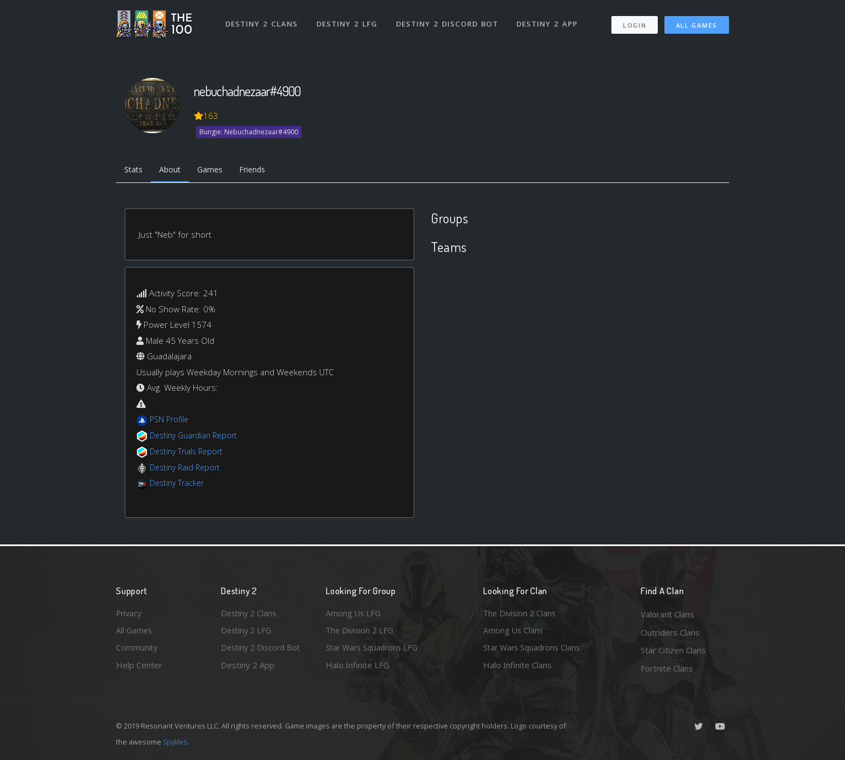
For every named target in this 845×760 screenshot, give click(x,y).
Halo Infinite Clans (517, 668)
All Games (696, 22)
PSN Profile (171, 420)
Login (634, 22)
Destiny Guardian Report (196, 436)
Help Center (139, 668)
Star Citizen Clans (673, 650)
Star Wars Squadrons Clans (534, 650)
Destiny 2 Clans (262, 21)
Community (137, 650)
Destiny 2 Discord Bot (448, 21)
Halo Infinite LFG (357, 668)
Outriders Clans (670, 632)
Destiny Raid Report (187, 468)
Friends (261, 170)
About (173, 170)
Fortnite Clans (667, 668)
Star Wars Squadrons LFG (374, 650)
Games (216, 170)
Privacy (130, 614)
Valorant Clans (667, 614)
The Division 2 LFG (361, 632)
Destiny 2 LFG (348, 21)
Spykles (176, 742)
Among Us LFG (354, 614)
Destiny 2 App (547, 21)
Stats (135, 170)
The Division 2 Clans (521, 614)
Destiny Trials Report (189, 452)
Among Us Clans (514, 632)
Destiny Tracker (179, 483)
